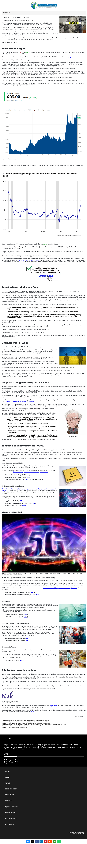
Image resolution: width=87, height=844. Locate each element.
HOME (7, 771)
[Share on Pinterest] (45, 841)
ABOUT (7, 777)
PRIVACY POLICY (11, 789)
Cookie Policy (9, 824)
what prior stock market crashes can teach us (20, 401)
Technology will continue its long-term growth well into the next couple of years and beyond (29, 489)
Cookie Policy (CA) (11, 813)
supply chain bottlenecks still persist (29, 260)
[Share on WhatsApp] (59, 841)
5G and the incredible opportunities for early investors (60, 588)
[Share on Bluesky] (28, 841)
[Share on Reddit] (50, 841)
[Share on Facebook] (37, 841)
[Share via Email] (54, 841)
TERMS (7, 783)
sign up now (54, 706)
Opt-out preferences (11, 807)
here (32, 712)
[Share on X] (32, 841)
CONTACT (8, 801)
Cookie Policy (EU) (11, 818)
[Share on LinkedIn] (41, 841)
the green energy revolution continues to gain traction (30, 472)
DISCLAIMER (9, 795)
